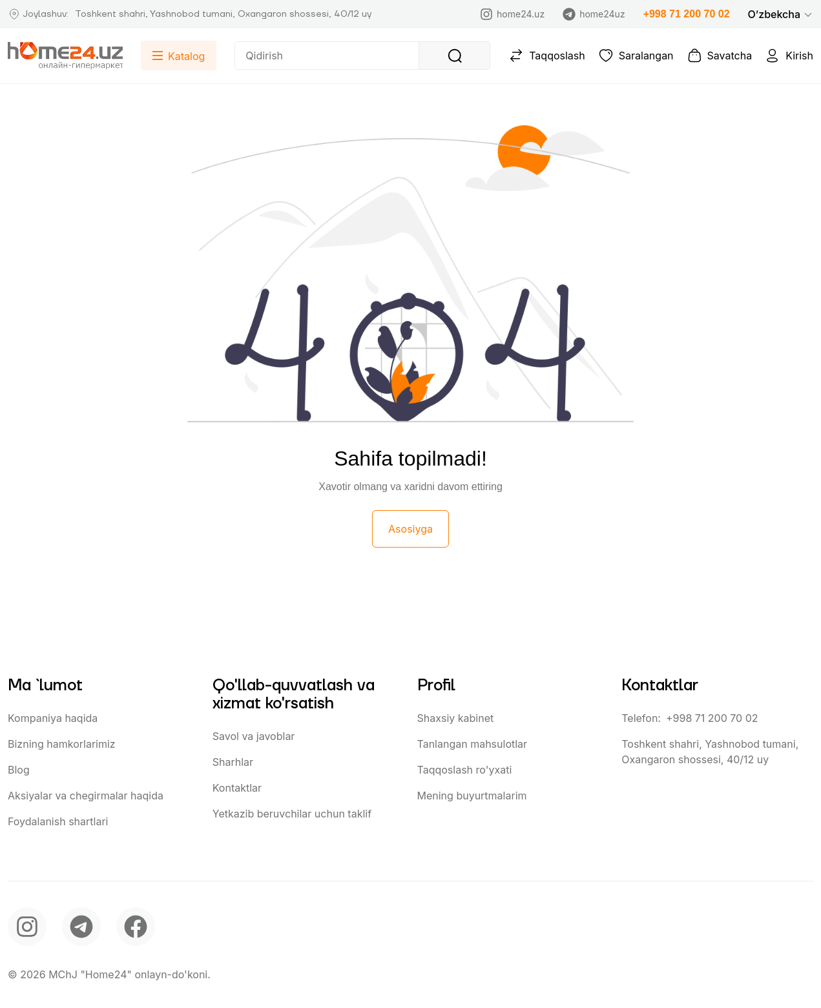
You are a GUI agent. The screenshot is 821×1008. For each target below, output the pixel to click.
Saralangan (636, 55)
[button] (780, 14)
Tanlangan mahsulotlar (472, 743)
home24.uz (512, 14)
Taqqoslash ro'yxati (464, 769)
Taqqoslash (546, 55)
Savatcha (720, 55)
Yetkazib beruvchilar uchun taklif (292, 813)
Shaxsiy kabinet (455, 718)
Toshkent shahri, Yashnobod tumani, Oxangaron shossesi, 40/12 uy (709, 751)
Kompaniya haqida (53, 718)
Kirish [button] (789, 55)
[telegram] (81, 926)
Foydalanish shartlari (58, 821)
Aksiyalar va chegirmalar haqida (85, 795)
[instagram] (27, 926)
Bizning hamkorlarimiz (62, 743)
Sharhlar (233, 762)
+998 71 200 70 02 (686, 13)
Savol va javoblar (254, 736)
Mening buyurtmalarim (472, 795)
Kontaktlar (237, 787)
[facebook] (135, 926)
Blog (19, 769)
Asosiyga (410, 528)
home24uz (594, 14)
